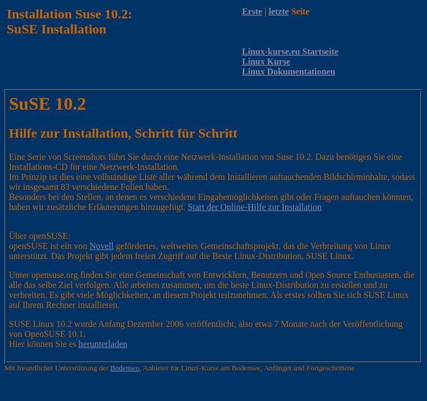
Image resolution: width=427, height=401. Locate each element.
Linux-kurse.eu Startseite (290, 51)
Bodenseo (125, 368)
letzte (279, 11)
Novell (102, 246)
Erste (252, 11)
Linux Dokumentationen (288, 71)
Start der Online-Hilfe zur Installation (255, 207)
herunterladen (102, 344)
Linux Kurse (266, 61)
